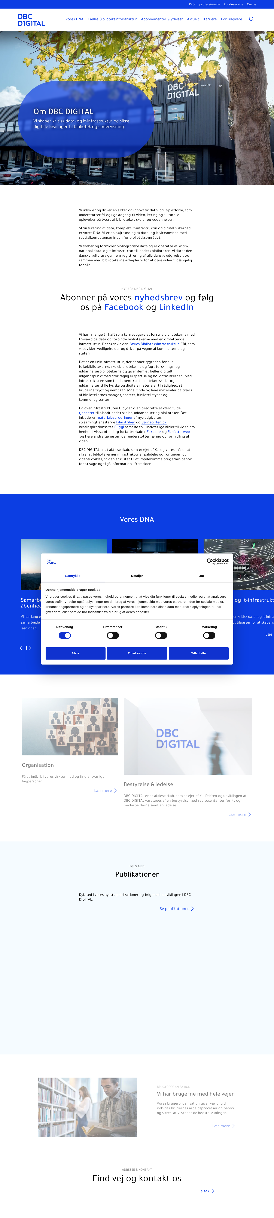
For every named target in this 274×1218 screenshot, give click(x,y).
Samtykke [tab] (72, 576)
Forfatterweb (179, 432)
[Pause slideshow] (25, 648)
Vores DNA (74, 20)
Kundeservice (233, 5)
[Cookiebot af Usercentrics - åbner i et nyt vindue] (210, 561)
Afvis (75, 653)
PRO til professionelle (204, 5)
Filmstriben (125, 423)
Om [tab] (201, 576)
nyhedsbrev (158, 299)
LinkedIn (176, 308)
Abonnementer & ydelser (162, 20)
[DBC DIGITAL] (31, 19)
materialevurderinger (115, 418)
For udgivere (231, 20)
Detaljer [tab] (137, 576)
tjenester (87, 413)
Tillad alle (198, 653)
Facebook (124, 308)
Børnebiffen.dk (154, 423)
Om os (251, 5)
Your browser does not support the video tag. (137, 975)
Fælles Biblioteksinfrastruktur (112, 20)
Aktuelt (193, 20)
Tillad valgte (137, 653)
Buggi (119, 427)
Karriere (210, 20)
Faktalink (154, 432)
